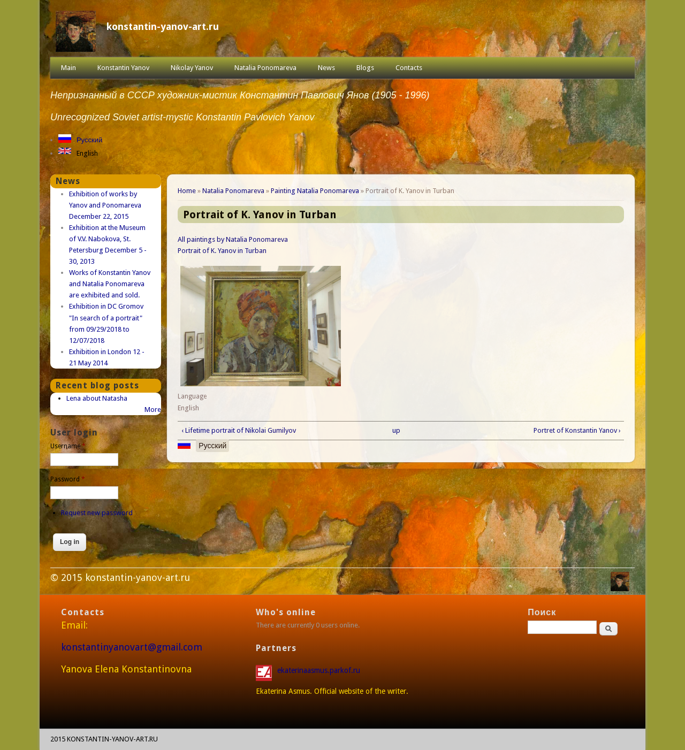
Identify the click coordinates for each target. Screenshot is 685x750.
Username (68, 446)
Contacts (408, 68)
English (87, 153)
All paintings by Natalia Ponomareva (233, 239)
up (396, 430)
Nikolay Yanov (192, 68)
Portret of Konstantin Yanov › (577, 430)
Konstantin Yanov (123, 68)
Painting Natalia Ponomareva (315, 191)
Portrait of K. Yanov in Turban (222, 251)
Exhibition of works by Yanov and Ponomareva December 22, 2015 (105, 205)
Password (67, 479)
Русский (89, 140)
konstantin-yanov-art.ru (162, 26)
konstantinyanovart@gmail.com (131, 647)
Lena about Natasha (96, 398)
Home (187, 191)
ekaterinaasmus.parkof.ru (319, 670)
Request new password (97, 513)
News (326, 68)
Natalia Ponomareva (265, 68)
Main (68, 68)
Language (192, 396)
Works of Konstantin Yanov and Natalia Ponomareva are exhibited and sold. (109, 284)
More (152, 409)
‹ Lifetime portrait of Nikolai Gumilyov (238, 430)
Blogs (365, 68)
